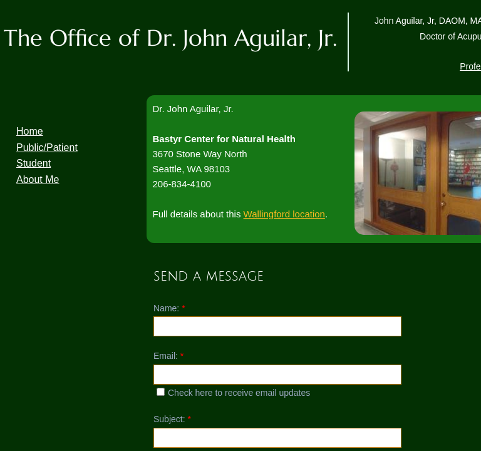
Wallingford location (284, 214)
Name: (169, 308)
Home (29, 131)
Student (33, 163)
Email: (168, 356)
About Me (37, 179)
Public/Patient (47, 147)
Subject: (172, 419)
